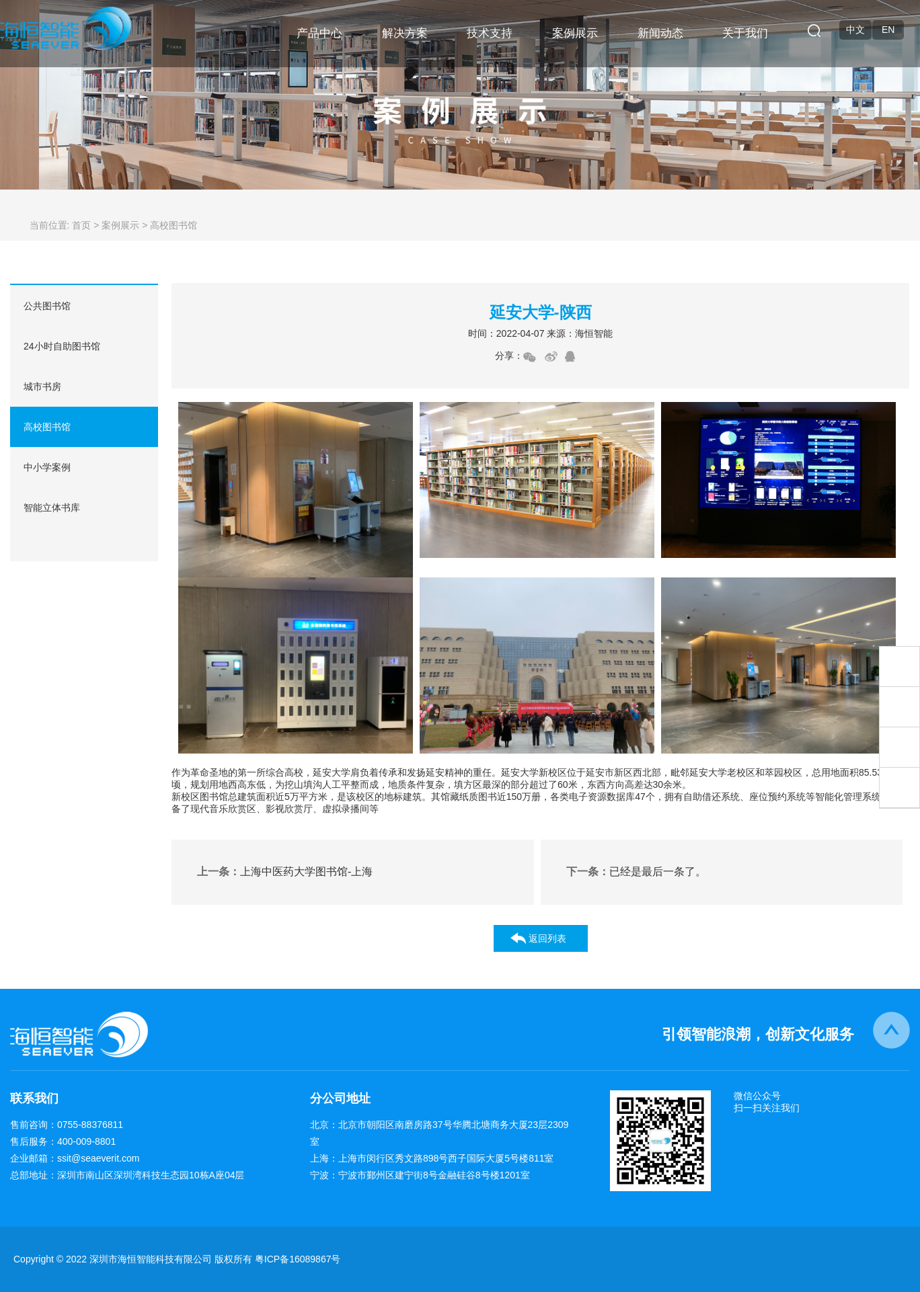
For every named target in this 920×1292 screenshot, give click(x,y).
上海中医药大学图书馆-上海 (285, 872)
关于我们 (745, 33)
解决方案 (405, 33)
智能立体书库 (52, 507)
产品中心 (319, 33)
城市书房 (42, 386)
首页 (81, 225)
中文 (855, 29)
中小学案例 (47, 467)
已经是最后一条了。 (636, 872)
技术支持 (489, 33)
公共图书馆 (47, 305)
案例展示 (575, 33)
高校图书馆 (47, 426)
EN (888, 29)
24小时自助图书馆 (62, 346)
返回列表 (547, 938)
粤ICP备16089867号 (298, 1259)
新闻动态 (660, 33)
